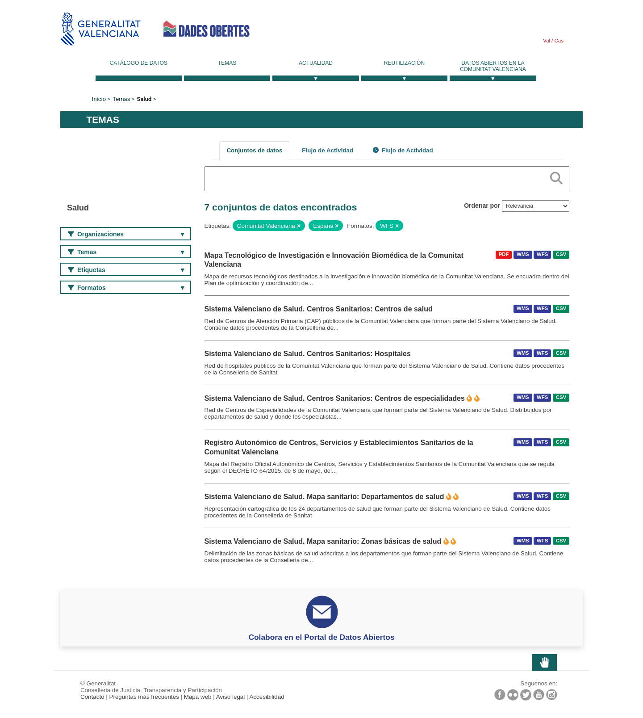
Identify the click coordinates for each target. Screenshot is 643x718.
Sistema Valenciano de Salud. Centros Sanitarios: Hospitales (308, 353)
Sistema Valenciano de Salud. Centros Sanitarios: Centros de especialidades (335, 398)
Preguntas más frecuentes (144, 696)
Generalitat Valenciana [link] (100, 29)
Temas (227, 63)
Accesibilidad (266, 696)
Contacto (92, 696)
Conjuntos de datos (254, 150)
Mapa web (198, 696)
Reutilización (404, 63)
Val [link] (546, 40)
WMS (523, 254)
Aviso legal (230, 696)
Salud (144, 99)
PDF (504, 254)
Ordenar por (482, 205)
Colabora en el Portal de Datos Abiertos (321, 637)
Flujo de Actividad (327, 150)
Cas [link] (558, 40)
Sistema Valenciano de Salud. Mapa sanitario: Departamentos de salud (324, 496)
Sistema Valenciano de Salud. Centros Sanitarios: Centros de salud (319, 309)
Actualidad (316, 63)
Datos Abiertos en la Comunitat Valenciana (493, 66)
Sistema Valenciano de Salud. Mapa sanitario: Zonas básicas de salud (323, 541)
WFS (542, 254)
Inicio (99, 99)
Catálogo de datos (138, 63)
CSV (561, 254)
